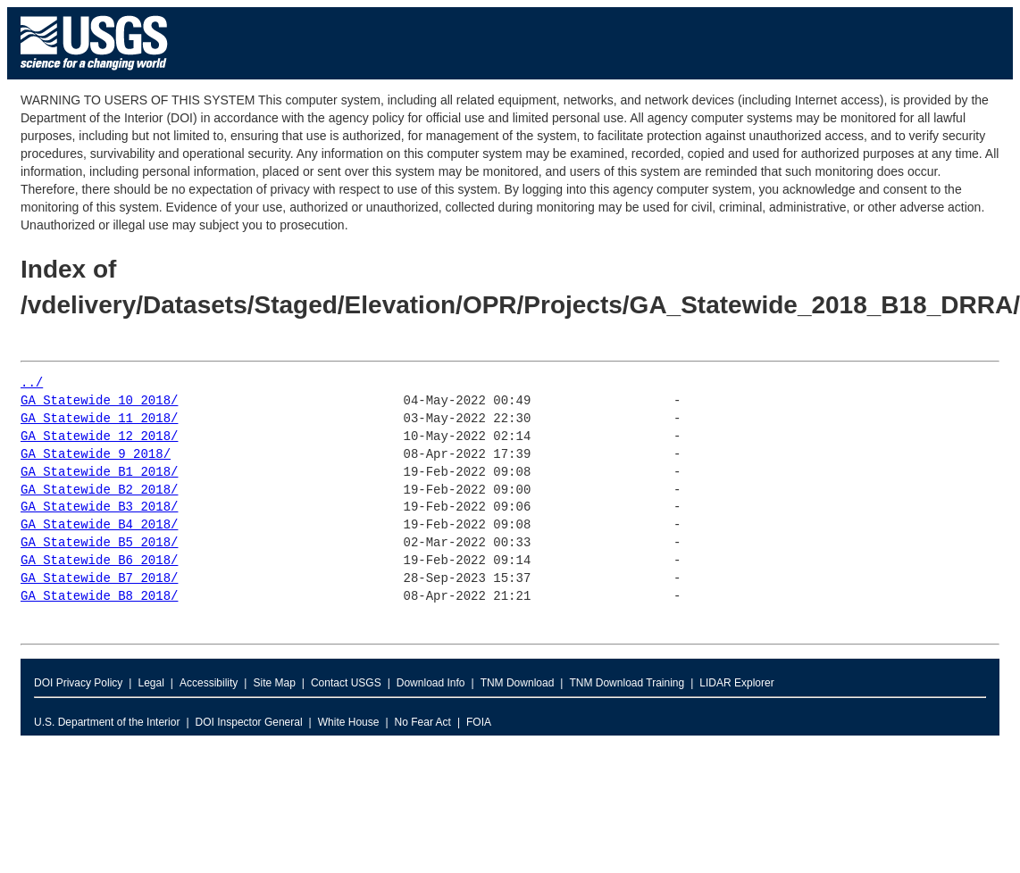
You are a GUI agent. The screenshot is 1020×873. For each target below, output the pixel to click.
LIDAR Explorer (736, 683)
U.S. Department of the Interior (107, 722)
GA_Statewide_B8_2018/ (99, 596)
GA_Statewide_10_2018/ (99, 401)
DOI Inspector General (249, 722)
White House (349, 722)
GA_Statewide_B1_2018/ (99, 472)
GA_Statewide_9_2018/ (96, 454)
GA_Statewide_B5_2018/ (99, 543)
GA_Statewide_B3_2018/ (99, 507)
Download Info (431, 683)
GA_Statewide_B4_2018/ (99, 525)
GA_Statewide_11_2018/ (99, 419)
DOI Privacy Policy (78, 683)
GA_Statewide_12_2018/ (99, 436)
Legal (150, 683)
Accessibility (209, 683)
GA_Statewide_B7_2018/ (99, 578)
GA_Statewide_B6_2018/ (99, 561)
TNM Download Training (626, 683)
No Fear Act (423, 722)
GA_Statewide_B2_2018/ (99, 490)
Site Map (274, 683)
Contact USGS (346, 683)
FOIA (478, 722)
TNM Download (518, 683)
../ (32, 383)
